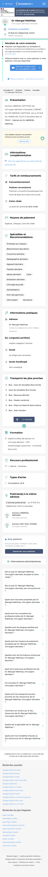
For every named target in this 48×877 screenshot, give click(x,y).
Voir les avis (24, 141)
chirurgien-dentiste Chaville (11, 794)
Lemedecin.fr (8, 90)
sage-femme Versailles (9, 846)
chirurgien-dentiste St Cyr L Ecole (13, 804)
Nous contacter (12, 862)
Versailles (36, 90)
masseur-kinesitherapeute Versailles (13, 825)
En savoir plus (29, 14)
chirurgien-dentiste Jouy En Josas (13, 790)
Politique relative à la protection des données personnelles (23, 859)
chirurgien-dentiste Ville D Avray (13, 800)
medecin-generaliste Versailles (12, 829)
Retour (8, 4)
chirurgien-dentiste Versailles (11, 770)
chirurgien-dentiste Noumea (11, 773)
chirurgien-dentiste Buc (10, 784)
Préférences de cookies (26, 862)
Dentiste (18, 90)
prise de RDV (10, 54)
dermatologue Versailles (10, 818)
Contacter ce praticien (16, 29)
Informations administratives (24, 561)
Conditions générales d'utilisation (29, 856)
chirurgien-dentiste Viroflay (11, 777)
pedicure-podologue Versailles (12, 842)
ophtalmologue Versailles (10, 832)
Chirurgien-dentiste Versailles (25, 23)
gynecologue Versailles (10, 822)
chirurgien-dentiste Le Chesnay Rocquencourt (17, 797)
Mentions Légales (12, 856)
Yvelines (27, 90)
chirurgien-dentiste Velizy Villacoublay (15, 780)
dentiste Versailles (8, 815)
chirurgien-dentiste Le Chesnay (12, 787)
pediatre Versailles (8, 839)
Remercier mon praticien (24, 551)
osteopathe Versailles (9, 835)
